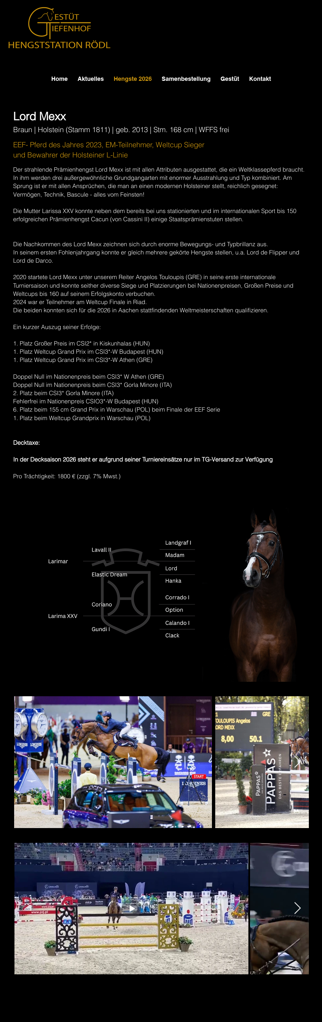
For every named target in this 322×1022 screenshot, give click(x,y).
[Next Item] (297, 762)
